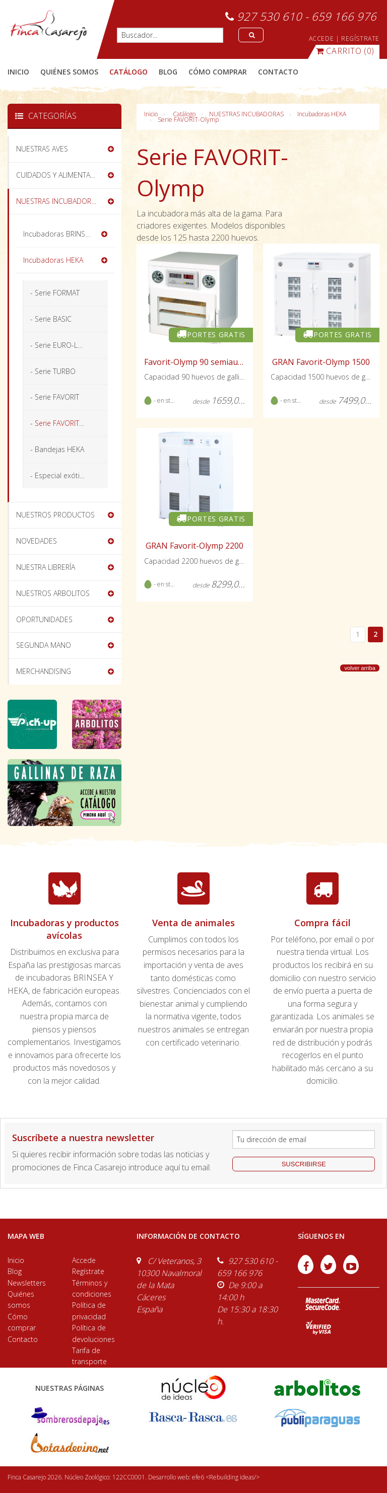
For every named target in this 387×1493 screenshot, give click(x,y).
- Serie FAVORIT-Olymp (66, 423)
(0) (345, 50)
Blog (15, 1271)
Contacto (23, 1339)
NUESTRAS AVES (42, 149)
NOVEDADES (36, 541)
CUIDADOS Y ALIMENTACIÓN (61, 175)
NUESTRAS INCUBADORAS (246, 114)
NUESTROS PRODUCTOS (55, 514)
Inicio (18, 72)
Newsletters (27, 1283)
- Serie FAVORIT (54, 397)
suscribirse (304, 1164)
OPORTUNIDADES (44, 619)
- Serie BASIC (51, 319)
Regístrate (88, 1271)
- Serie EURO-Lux (57, 345)
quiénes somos (69, 72)
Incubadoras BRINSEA (58, 234)
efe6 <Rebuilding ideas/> (226, 1477)
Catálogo (184, 114)
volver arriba (359, 668)
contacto (278, 72)
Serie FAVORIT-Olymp (188, 119)
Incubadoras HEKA (321, 114)
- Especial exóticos (60, 475)
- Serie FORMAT (55, 292)
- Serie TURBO (53, 371)
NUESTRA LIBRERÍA (45, 567)
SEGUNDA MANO (43, 645)
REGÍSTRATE (360, 38)
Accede (84, 1260)
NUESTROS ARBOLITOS (53, 593)
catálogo (128, 72)
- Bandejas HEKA (57, 449)
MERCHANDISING (43, 671)
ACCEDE (321, 38)
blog (168, 72)
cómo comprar (217, 72)
